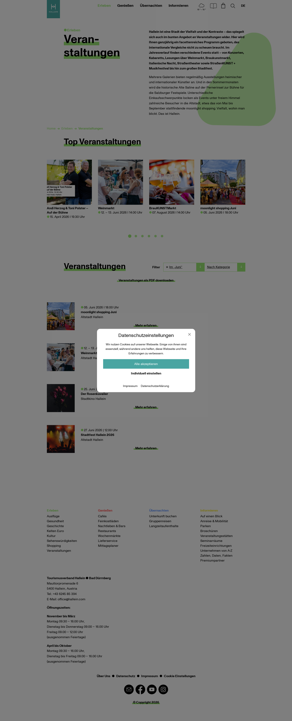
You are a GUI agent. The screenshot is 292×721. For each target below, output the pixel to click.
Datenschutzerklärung (155, 385)
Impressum (130, 385)
